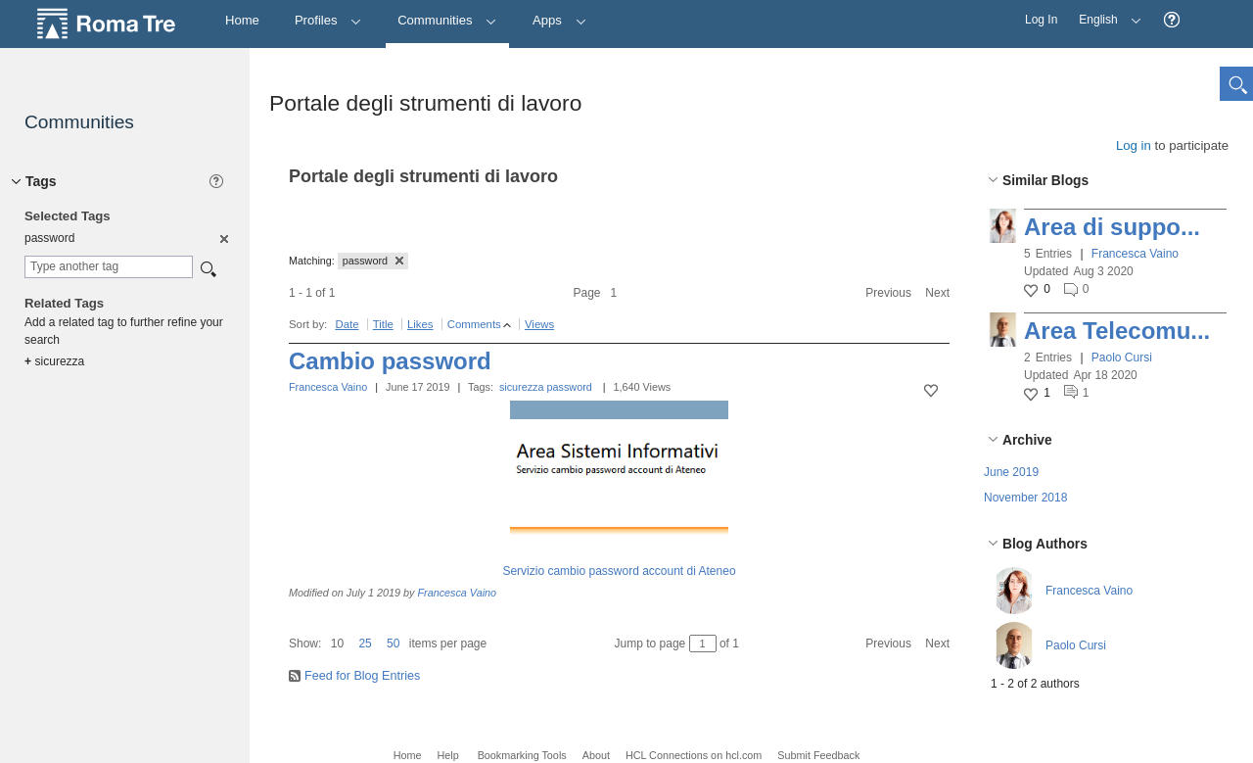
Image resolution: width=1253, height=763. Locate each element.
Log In (1041, 19)
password (569, 387)
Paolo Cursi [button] (1121, 357)
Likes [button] (420, 324)
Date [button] (346, 324)
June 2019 (1011, 472)
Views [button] (539, 324)
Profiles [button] (328, 20)
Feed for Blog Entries (362, 676)
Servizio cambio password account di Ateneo (618, 571)
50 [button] (393, 643)
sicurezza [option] (54, 361)
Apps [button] (559, 20)
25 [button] (364, 643)
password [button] (373, 260)
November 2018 (1025, 497)
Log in (1133, 145)
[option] (222, 238)
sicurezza (521, 387)
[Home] (242, 21)
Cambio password (390, 361)
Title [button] (383, 324)
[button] (1171, 20)
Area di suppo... (1112, 227)
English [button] (1105, 13)
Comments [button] (474, 324)
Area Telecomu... (1117, 330)
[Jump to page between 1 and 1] (703, 643)
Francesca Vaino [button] (1135, 254)
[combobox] (108, 267)
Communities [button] (447, 20)
